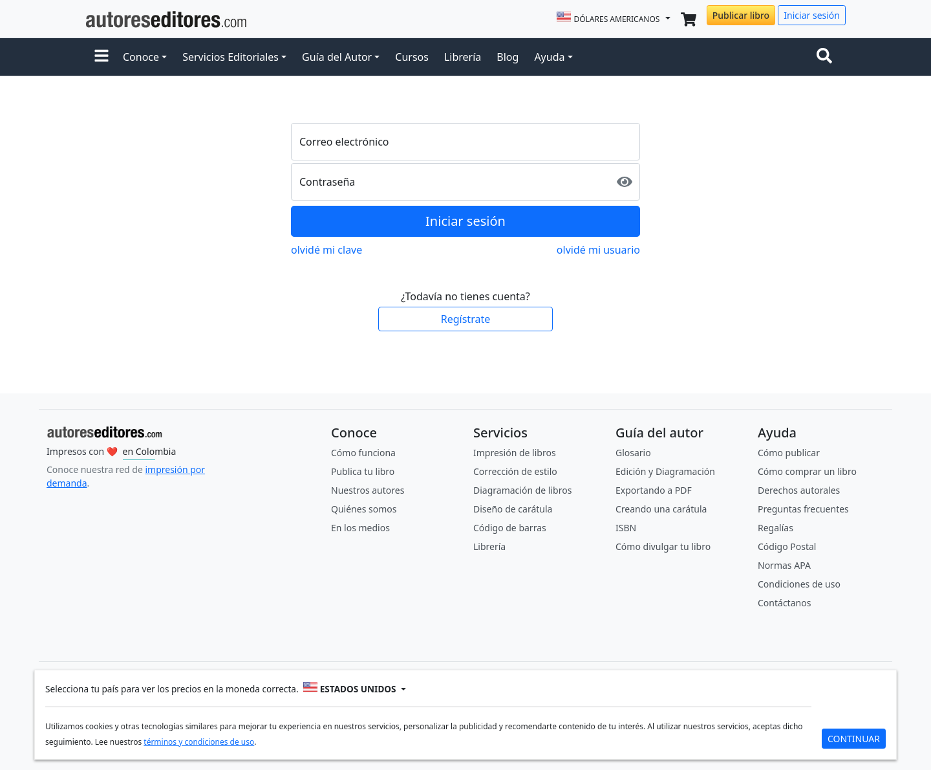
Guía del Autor (337, 57)
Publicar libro (740, 15)
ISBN (625, 528)
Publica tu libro (362, 471)
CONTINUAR (854, 738)
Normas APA (784, 565)
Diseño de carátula (512, 509)
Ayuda (549, 57)
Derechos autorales (799, 490)
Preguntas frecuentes (803, 509)
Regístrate (465, 319)
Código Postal (787, 546)
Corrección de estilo (515, 471)
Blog (508, 57)
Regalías (775, 528)
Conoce (141, 57)
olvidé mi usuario (598, 250)
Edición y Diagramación (665, 471)
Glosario (633, 452)
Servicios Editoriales (230, 57)
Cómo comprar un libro (807, 471)
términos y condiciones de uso (199, 741)
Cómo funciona (363, 452)
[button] (101, 57)
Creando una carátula (661, 509)
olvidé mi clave (326, 250)
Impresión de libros (514, 452)
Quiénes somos (363, 509)
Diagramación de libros (522, 490)
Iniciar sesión (812, 15)
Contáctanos (784, 603)
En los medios (360, 528)
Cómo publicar (789, 452)
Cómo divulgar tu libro (663, 546)
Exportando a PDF (653, 490)
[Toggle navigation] (827, 57)
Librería (462, 57)
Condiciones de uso (799, 584)
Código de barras (509, 528)
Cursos (412, 57)
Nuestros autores (367, 490)
